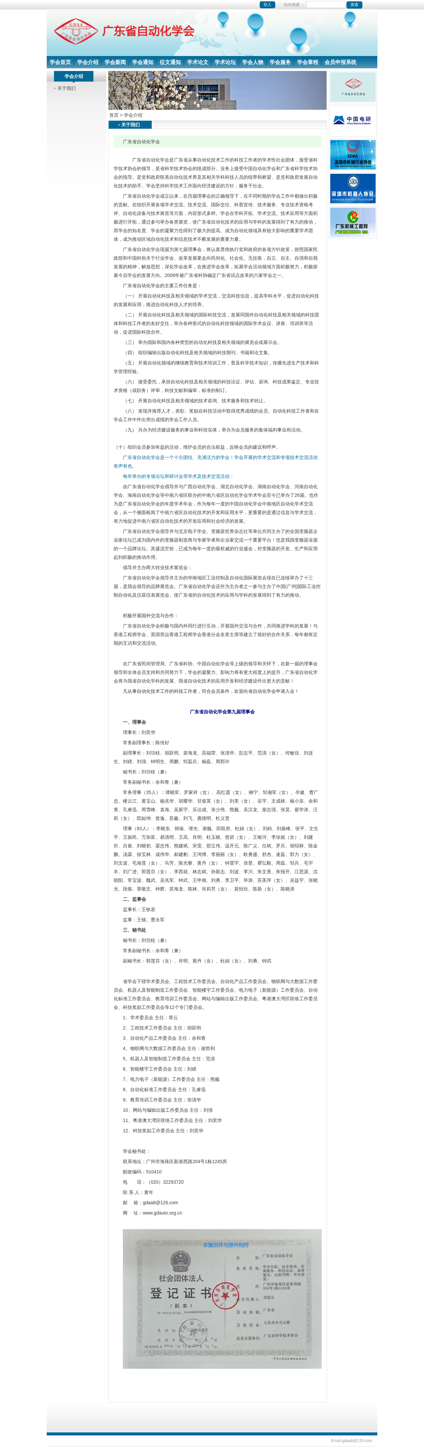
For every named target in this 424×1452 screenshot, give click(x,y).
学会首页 (60, 62)
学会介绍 (87, 62)
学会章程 (307, 62)
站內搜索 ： (323, 4)
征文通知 (170, 62)
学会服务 (280, 62)
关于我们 (66, 88)
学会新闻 (115, 62)
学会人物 (252, 62)
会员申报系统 (340, 62)
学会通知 (142, 62)
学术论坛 (225, 62)
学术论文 (197, 62)
